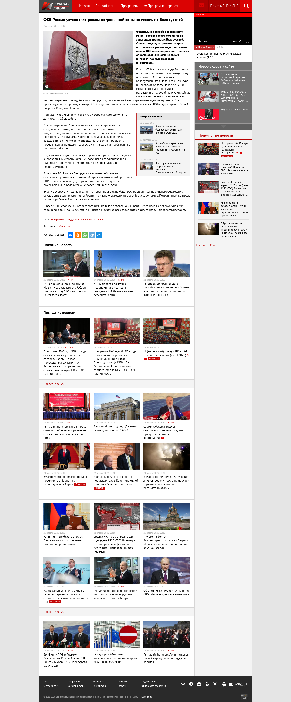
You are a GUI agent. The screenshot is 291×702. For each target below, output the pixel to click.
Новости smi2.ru (53, 384)
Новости (84, 6)
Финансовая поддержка (153, 686)
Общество (65, 226)
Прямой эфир (99, 686)
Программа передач (161, 6)
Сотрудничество (76, 686)
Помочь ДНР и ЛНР (224, 6)
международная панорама (81, 219)
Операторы (74, 682)
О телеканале (50, 686)
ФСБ (100, 219)
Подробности (105, 6)
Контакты (48, 682)
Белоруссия (57, 219)
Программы (129, 6)
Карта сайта (146, 697)
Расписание (98, 682)
